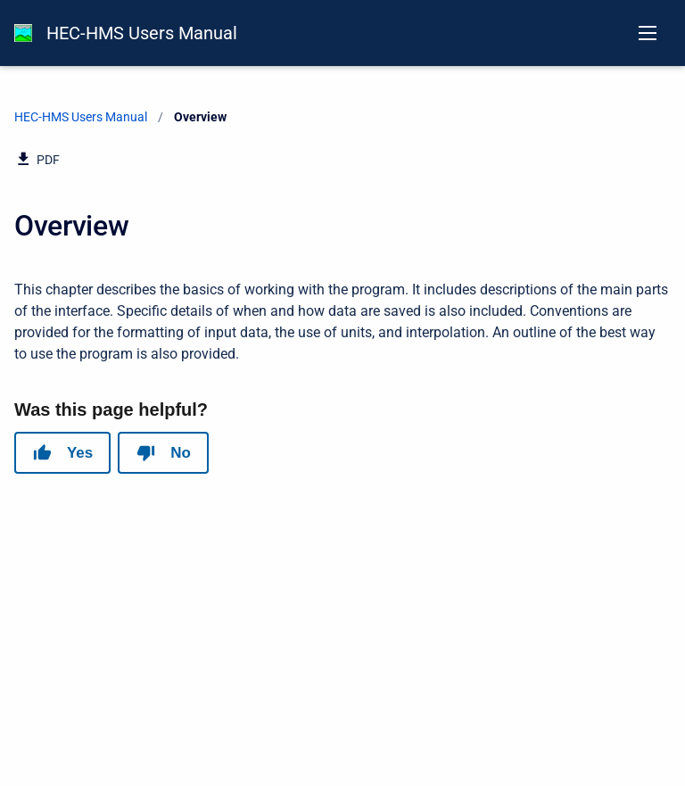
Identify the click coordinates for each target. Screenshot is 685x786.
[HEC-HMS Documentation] (23, 33)
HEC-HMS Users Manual (141, 33)
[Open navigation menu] (647, 33)
